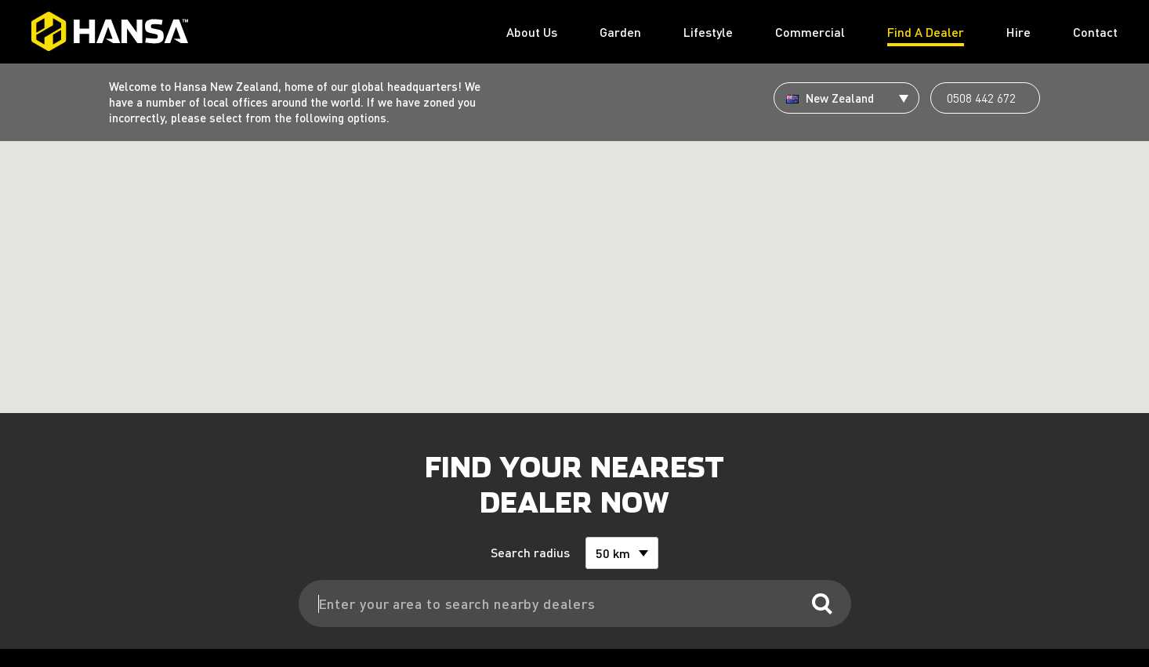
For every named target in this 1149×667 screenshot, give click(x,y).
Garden (620, 32)
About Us (531, 32)
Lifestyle (708, 32)
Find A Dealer (925, 32)
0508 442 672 (981, 98)
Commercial (810, 32)
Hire (1018, 32)
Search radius (531, 535)
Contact (1095, 32)
